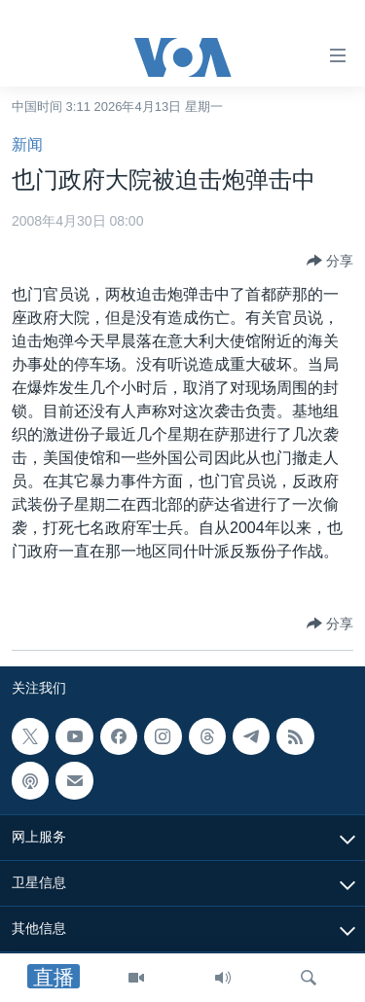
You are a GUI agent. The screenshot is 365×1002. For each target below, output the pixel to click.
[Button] (330, 260)
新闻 (27, 144)
